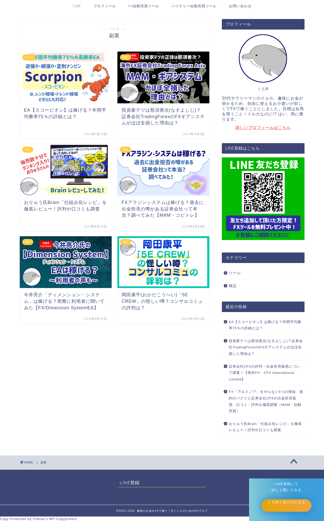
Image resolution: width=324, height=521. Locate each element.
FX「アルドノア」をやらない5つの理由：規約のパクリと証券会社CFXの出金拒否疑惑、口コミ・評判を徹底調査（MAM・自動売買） (266, 401)
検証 (233, 286)
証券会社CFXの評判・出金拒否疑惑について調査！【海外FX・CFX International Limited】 (264, 373)
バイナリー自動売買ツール (194, 6)
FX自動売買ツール (143, 6)
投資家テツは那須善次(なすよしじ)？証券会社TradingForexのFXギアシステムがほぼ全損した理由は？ (266, 347)
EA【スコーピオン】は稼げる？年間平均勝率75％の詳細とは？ (265, 325)
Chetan (39, 519)
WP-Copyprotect (63, 519)
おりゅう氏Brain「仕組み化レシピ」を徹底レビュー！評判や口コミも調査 (265, 427)
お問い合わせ (240, 6)
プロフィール (104, 6)
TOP (77, 6)
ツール (235, 273)
